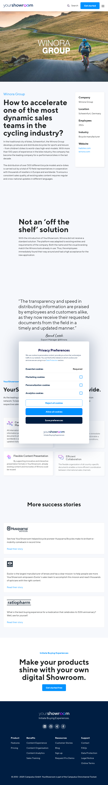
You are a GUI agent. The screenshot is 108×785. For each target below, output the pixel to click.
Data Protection (52, 360)
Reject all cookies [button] (54, 403)
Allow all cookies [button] (54, 411)
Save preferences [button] (54, 420)
